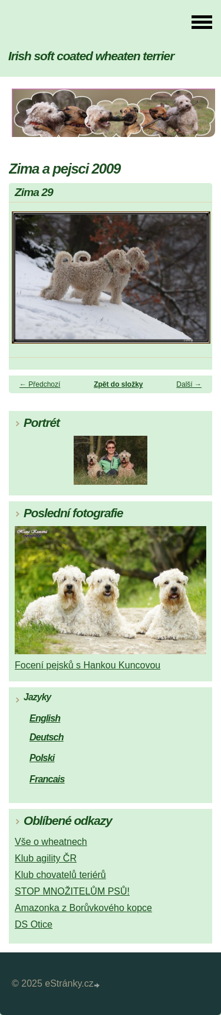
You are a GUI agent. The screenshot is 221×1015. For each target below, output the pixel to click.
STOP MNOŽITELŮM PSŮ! (72, 891)
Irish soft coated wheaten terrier (91, 56)
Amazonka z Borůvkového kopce (83, 908)
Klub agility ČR (46, 858)
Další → (189, 384)
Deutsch (46, 737)
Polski (41, 758)
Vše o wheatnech (51, 842)
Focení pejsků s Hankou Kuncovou (87, 665)
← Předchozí (39, 384)
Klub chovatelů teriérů (60, 875)
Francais (47, 779)
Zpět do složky (118, 384)
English (44, 718)
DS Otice (33, 924)
